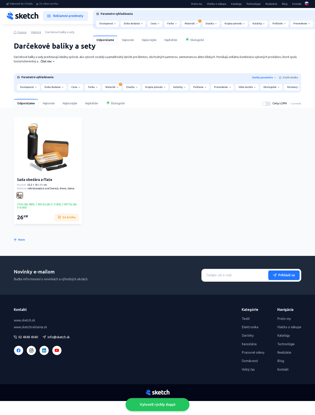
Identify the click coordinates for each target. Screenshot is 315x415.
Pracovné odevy (253, 352)
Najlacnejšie (149, 40)
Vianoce (36, 32)
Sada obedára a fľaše (34, 180)
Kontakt (296, 4)
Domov (22, 32)
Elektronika (250, 327)
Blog (284, 4)
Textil (246, 319)
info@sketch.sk (56, 337)
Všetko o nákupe (216, 4)
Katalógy (236, 4)
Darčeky (248, 335)
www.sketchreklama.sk (30, 327)
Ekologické (194, 39)
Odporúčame (105, 40)
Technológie (253, 4)
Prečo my (196, 4)
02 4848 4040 (26, 337)
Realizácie (271, 4)
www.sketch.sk (24, 320)
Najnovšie (128, 40)
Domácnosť (250, 361)
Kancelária (249, 344)
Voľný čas (248, 369)
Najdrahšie (170, 40)
